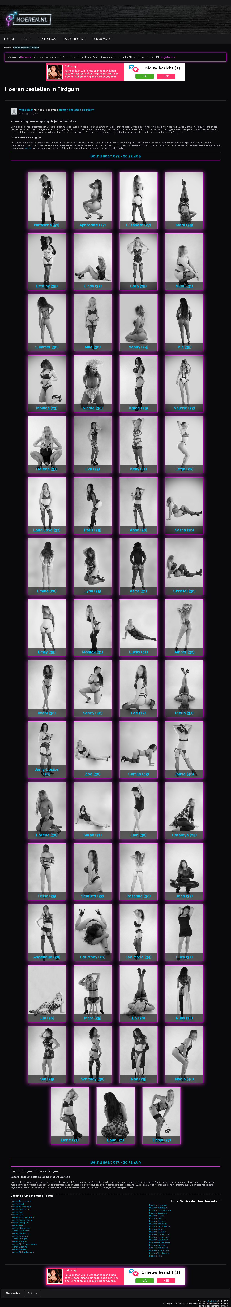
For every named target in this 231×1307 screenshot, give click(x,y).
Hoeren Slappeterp (20, 1228)
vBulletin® (212, 1301)
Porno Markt (102, 39)
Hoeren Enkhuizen (159, 1237)
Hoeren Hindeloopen (160, 1226)
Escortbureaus (75, 39)
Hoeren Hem (156, 1255)
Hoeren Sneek (156, 1215)
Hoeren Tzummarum (22, 1201)
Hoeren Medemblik (159, 1234)
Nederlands (13, 1293)
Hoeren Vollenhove (159, 1250)
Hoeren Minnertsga (21, 1206)
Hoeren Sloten (156, 1229)
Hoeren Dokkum (157, 1221)
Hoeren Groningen (158, 1245)
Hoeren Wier (17, 1214)
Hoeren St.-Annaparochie (24, 1244)
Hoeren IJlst (155, 1218)
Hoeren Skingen (19, 1238)
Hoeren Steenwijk (158, 1239)
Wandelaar (26, 109)
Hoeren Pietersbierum (22, 1252)
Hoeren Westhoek (20, 1230)
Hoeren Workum (158, 1223)
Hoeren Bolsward (158, 1213)
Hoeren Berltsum (20, 1233)
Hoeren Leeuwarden (160, 1210)
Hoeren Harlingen (158, 1207)
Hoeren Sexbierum (20, 1209)
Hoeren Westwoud (159, 1253)
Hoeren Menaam (19, 1249)
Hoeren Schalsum (20, 1236)
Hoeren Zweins (19, 1241)
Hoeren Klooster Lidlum (23, 1217)
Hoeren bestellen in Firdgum (26, 47)
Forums (9, 39)
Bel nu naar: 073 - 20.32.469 (115, 156)
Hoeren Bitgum (19, 1246)
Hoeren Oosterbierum (22, 1220)
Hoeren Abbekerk (158, 1247)
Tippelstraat (48, 39)
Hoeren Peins (18, 1225)
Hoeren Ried (17, 1204)
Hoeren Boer (17, 1212)
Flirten (27, 39)
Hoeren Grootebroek (159, 1242)
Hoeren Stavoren (157, 1231)
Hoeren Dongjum (19, 1222)
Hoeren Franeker (158, 1205)
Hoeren (7, 47)
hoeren (27, 148)
